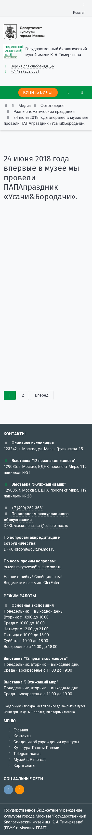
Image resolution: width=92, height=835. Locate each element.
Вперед (42, 395)
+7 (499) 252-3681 (25, 71)
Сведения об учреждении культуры (46, 742)
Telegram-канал (27, 753)
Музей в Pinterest (29, 759)
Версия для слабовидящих (32, 66)
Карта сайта (24, 765)
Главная (20, 730)
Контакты (22, 736)
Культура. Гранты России (36, 747)
